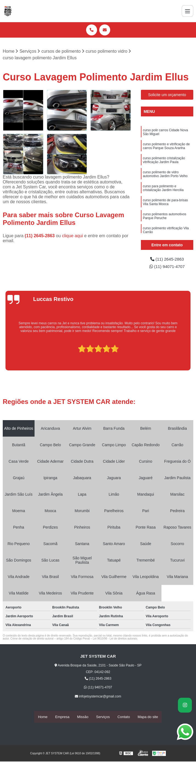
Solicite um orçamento (167, 95)
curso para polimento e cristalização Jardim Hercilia (163, 190)
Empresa (62, 717)
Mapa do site (148, 717)
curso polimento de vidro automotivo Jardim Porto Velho (165, 175)
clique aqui (72, 236)
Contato (123, 717)
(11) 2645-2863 (40, 236)
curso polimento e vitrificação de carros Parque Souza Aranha (166, 147)
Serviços (103, 717)
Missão (82, 717)
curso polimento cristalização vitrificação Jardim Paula (164, 161)
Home (43, 717)
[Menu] (187, 11)
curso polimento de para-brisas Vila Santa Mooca (165, 204)
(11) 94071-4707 (167, 267)
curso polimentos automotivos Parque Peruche (164, 218)
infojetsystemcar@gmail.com (98, 697)
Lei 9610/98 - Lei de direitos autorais (115, 639)
